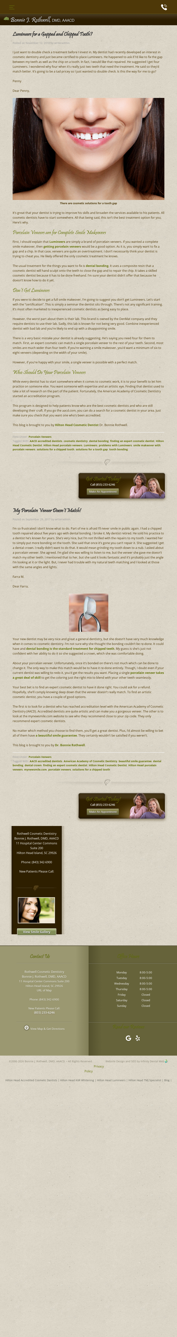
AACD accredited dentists (46, 441)
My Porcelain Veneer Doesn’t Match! (47, 511)
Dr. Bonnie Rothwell (70, 745)
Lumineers (57, 242)
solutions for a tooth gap (92, 449)
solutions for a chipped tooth (55, 449)
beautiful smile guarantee (135, 761)
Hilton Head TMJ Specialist (145, 1080)
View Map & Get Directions (44, 1029)
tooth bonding (118, 449)
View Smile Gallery (36, 932)
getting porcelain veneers (62, 246)
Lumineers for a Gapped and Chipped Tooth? (52, 34)
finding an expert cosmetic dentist (132, 441)
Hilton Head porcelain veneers (62, 445)
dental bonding (97, 266)
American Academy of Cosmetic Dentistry (90, 761)
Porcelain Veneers (40, 436)
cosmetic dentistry (76, 441)
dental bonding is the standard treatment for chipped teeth (70, 649)
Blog (167, 1080)
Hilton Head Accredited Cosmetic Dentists (31, 1080)
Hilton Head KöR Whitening (77, 1080)
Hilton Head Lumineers (111, 1080)
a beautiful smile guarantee (56, 735)
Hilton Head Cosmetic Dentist (77, 425)
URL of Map (44, 990)
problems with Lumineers (115, 445)
